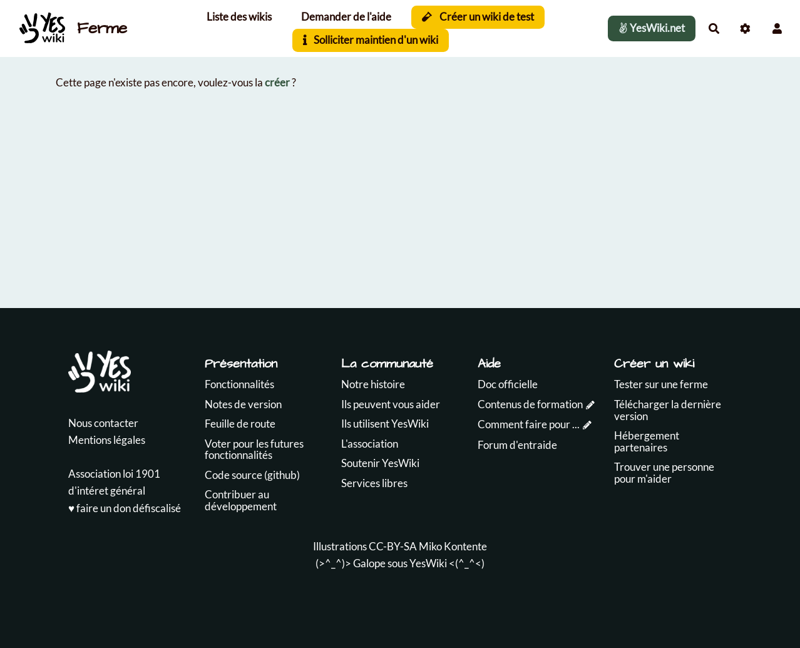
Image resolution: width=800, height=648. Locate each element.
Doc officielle (508, 384)
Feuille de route (240, 423)
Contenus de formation (530, 404)
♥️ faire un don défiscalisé (124, 508)
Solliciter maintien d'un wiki (371, 39)
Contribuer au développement (241, 500)
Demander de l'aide (346, 16)
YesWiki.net (651, 27)
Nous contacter (103, 422)
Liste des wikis (239, 16)
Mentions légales (106, 439)
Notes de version (243, 404)
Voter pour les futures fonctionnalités (254, 449)
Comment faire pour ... (529, 424)
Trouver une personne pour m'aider (664, 472)
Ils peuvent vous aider (390, 404)
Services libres (374, 483)
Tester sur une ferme (661, 384)
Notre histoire (373, 384)
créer (277, 82)
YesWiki (428, 563)
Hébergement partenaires (646, 441)
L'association (369, 443)
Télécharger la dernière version (667, 410)
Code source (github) (252, 474)
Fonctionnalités (239, 384)
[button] (777, 28)
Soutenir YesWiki (380, 463)
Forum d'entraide (517, 444)
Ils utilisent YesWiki (385, 423)
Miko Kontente (453, 546)
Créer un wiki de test (478, 16)
